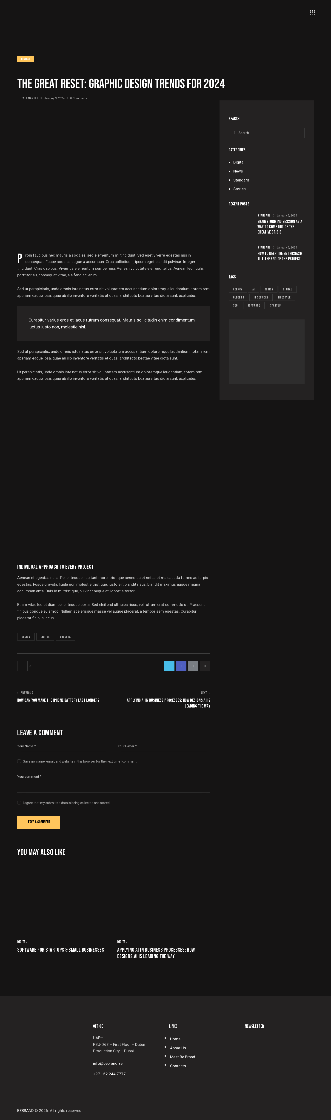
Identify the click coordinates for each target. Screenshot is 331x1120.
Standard (241, 180)
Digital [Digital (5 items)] (287, 289)
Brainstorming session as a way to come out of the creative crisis (279, 227)
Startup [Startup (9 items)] (275, 305)
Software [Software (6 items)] (254, 305)
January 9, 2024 (287, 215)
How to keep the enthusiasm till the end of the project (279, 256)
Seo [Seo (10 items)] (235, 305)
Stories (239, 189)
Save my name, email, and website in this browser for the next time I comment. (80, 761)
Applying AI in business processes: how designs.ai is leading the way (156, 953)
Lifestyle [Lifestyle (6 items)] (284, 297)
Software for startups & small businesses (60, 950)
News (238, 171)
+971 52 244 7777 (109, 1074)
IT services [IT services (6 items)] (261, 297)
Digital (25, 59)
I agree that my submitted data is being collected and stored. (66, 803)
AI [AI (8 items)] (253, 289)
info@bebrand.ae (108, 1063)
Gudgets (65, 637)
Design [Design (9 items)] (269, 289)
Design (26, 637)
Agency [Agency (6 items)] (238, 289)
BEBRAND (25, 1110)
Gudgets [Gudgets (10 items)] (238, 297)
